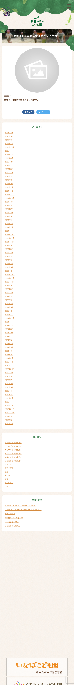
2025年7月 (9, 165)
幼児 (6, 472)
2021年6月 (9, 340)
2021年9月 (9, 329)
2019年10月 (9, 413)
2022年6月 (9, 296)
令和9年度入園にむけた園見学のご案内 (20, 505)
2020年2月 (9, 398)
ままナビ (8, 464)
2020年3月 (9, 394)
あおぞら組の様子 (12, 522)
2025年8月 (9, 162)
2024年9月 (9, 202)
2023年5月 (9, 260)
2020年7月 (9, 380)
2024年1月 (9, 231)
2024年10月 (9, 198)
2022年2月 (9, 311)
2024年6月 (9, 213)
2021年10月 (9, 325)
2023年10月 (9, 242)
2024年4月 (9, 220)
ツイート (44, 112)
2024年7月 (9, 209)
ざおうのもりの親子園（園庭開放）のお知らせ (23, 509)
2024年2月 (9, 227)
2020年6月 (9, 383)
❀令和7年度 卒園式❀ (14, 518)
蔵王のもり (9, 482)
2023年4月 (9, 263)
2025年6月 (9, 169)
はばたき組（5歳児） (13, 457)
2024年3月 (9, 223)
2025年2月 (9, 183)
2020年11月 (9, 365)
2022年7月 (9, 293)
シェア (29, 112)
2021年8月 (9, 333)
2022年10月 (9, 282)
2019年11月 (9, 409)
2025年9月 (9, 158)
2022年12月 (9, 274)
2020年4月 (9, 391)
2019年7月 (9, 423)
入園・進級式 (10, 513)
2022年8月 (9, 289)
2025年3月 (9, 180)
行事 (6, 486)
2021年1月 (9, 358)
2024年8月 (9, 205)
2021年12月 (9, 318)
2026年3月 (9, 136)
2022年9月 (9, 285)
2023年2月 (9, 271)
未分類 (7, 475)
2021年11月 (9, 322)
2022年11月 (9, 278)
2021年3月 (9, 351)
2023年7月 (9, 253)
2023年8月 (9, 249)
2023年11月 (9, 238)
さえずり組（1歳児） (13, 450)
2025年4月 (9, 176)
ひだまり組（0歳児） (13, 461)
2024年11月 (9, 194)
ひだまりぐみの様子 (12, 526)
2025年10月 (9, 154)
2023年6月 (9, 256)
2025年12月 (9, 147)
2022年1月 (9, 314)
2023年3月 (9, 267)
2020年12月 (9, 362)
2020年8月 (9, 376)
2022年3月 (9, 307)
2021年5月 (9, 343)
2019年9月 (9, 416)
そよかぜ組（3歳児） (13, 453)
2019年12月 (9, 405)
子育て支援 (9, 468)
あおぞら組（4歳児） (13, 442)
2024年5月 (9, 216)
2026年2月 (9, 140)
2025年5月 (9, 173)
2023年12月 (9, 234)
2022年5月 (9, 300)
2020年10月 (9, 369)
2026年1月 (9, 143)
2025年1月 (9, 187)
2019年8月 (9, 420)
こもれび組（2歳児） (13, 446)
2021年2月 (9, 354)
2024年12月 (9, 191)
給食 (6, 479)
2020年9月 (9, 373)
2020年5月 (9, 387)
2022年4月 (9, 303)
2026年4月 (9, 133)
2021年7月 (9, 336)
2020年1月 (9, 402)
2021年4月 (9, 347)
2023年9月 (9, 245)
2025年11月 (9, 151)
